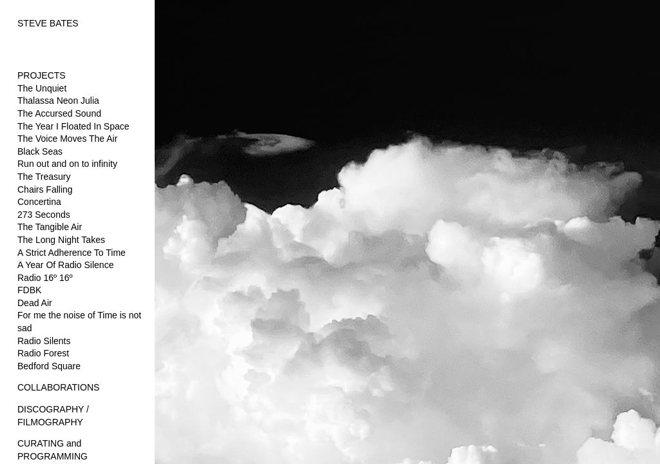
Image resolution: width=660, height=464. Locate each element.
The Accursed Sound (59, 113)
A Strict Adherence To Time (71, 252)
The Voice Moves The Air (67, 138)
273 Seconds (43, 214)
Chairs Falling (45, 189)
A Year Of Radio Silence (65, 265)
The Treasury (43, 176)
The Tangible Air (49, 227)
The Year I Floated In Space (73, 126)
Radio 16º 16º (45, 278)
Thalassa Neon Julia (58, 100)
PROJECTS (41, 75)
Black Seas (40, 151)
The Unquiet (41, 88)
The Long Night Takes (61, 240)
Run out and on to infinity (67, 164)
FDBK (29, 290)
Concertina (39, 202)
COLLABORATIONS (58, 387)
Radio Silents (44, 341)
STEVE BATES (48, 23)
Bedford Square (49, 366)
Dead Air (34, 303)
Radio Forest (43, 353)
